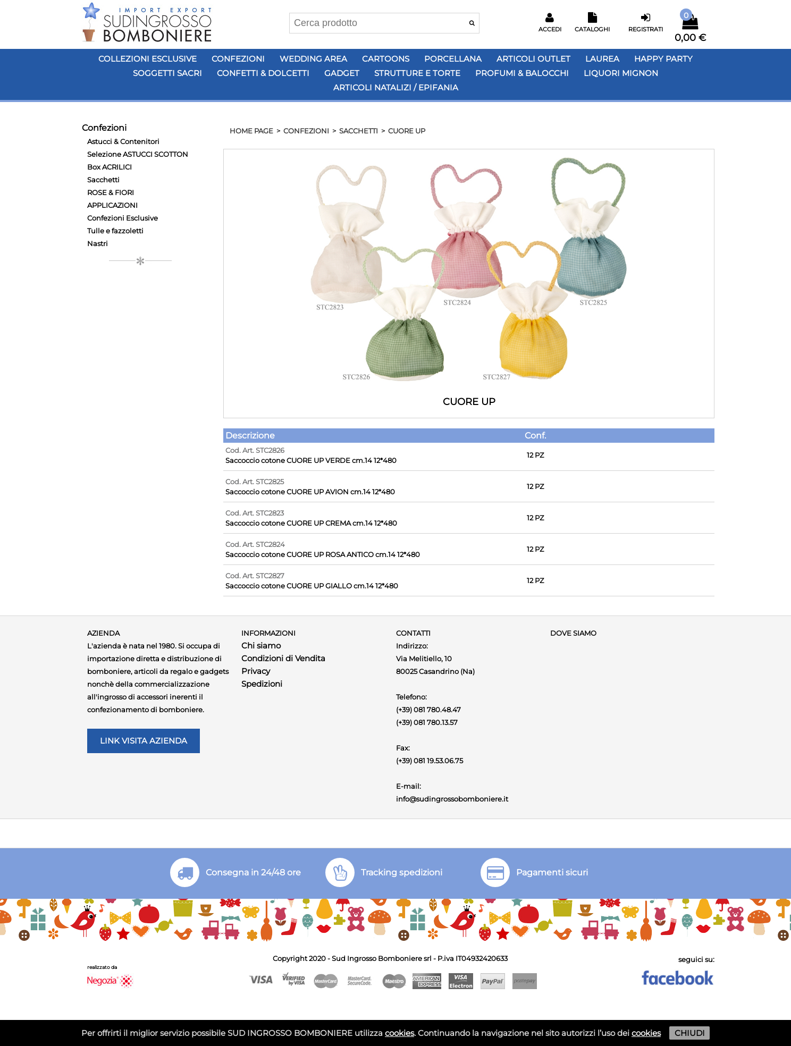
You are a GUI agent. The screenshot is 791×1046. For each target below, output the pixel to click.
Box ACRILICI (109, 167)
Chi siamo (261, 645)
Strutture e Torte (417, 73)
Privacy (255, 671)
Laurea (602, 59)
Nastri (97, 243)
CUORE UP (406, 130)
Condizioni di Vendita (283, 658)
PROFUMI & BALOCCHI (522, 73)
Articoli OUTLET (533, 59)
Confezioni (238, 59)
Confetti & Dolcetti (263, 73)
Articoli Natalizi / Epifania (395, 87)
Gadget (341, 73)
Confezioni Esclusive (122, 218)
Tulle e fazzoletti (115, 230)
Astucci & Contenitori (123, 141)
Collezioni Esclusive (147, 59)
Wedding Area (313, 59)
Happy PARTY (663, 59)
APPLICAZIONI (112, 205)
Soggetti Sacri (167, 73)
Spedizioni (261, 684)
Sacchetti (103, 179)
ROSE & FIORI (110, 192)
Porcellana (453, 59)
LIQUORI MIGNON (621, 73)
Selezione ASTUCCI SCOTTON (137, 154)
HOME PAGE (251, 130)
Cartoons (385, 59)
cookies (399, 1033)
